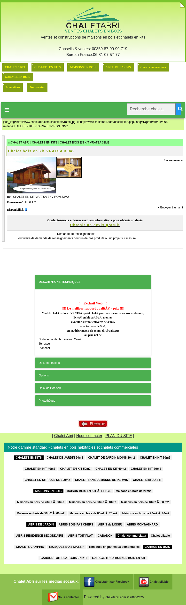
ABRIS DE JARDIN (118, 67)
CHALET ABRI (15, 67)
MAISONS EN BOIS (83, 67)
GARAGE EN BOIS (17, 77)
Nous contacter (89, 436)
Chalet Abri (63, 436)
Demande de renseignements (76, 234)
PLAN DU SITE (118, 436)
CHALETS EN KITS (47, 67)
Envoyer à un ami (171, 207)
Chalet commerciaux (153, 67)
